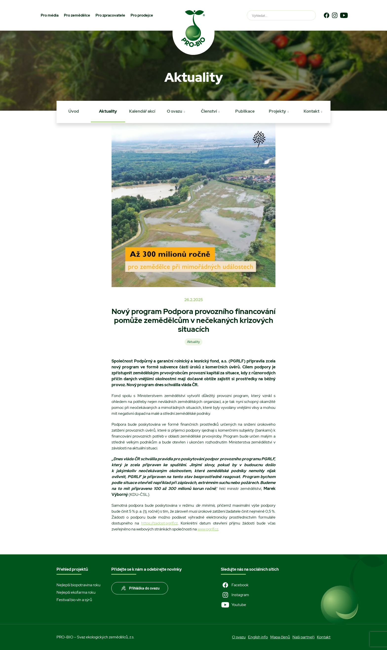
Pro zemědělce (77, 15)
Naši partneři (303, 637)
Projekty (277, 111)
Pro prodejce (142, 15)
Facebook (235, 585)
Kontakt (311, 111)
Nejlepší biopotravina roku (78, 584)
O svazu (174, 111)
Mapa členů (280, 637)
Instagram (235, 595)
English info (258, 637)
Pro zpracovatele (110, 15)
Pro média (49, 15)
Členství (209, 111)
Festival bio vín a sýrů (74, 599)
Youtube (233, 605)
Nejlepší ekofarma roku (76, 592)
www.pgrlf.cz (207, 529)
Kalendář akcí (142, 111)
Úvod (73, 111)
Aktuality (108, 111)
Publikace (245, 111)
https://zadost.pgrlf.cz (159, 523)
